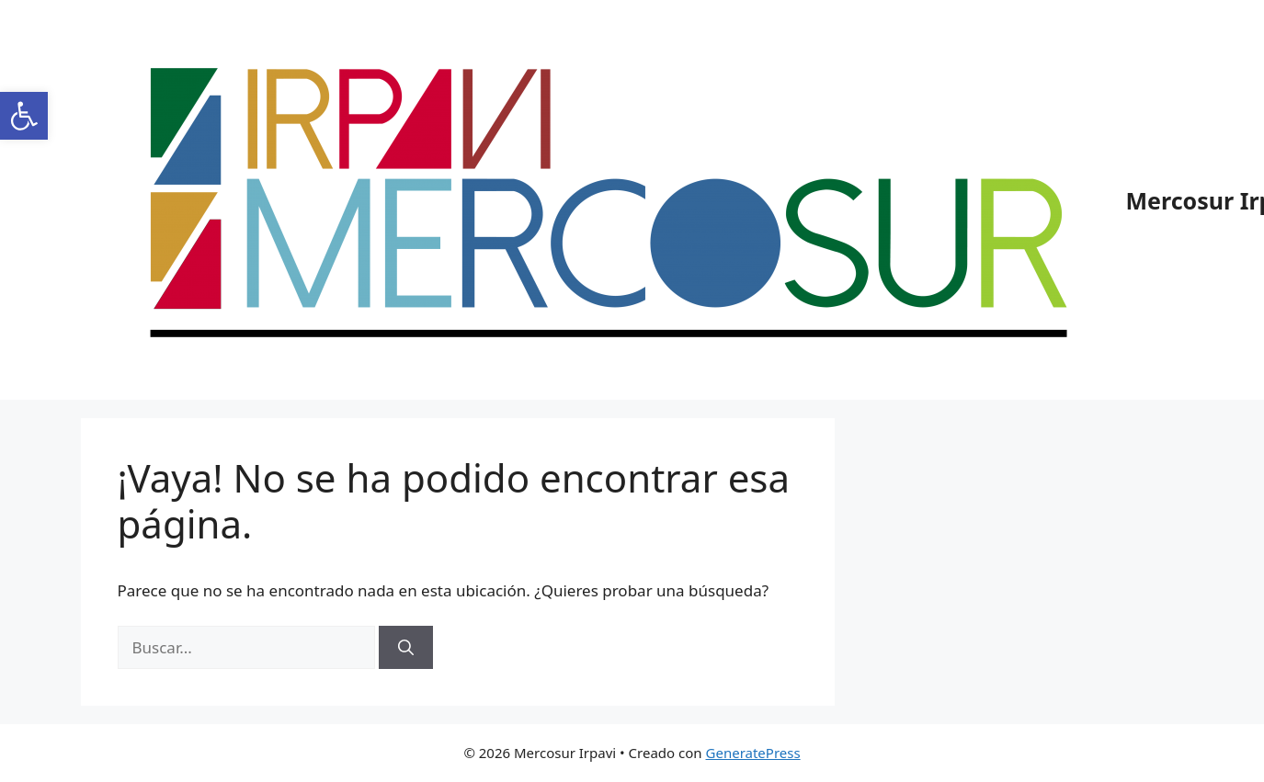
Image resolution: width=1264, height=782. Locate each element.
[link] (24, 116)
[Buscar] (406, 648)
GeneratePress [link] (753, 752)
